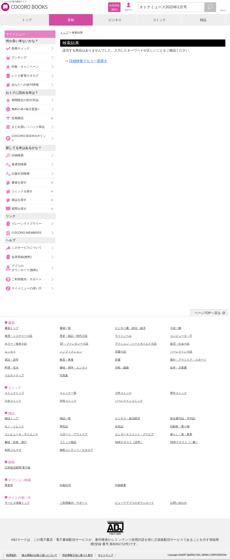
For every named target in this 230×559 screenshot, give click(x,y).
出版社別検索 (21, 173)
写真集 (64, 375)
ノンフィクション (71, 351)
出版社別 (65, 485)
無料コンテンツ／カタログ (76, 450)
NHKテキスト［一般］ (184, 442)
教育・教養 (67, 359)
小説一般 (175, 328)
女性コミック (68, 400)
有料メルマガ (13, 450)
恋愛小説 (120, 351)
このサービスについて (27, 247)
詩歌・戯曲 (122, 367)
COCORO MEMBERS (26, 232)
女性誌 (119, 426)
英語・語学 (12, 359)
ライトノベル (123, 336)
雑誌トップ (12, 418)
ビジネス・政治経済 (127, 418)
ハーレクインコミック (129, 400)
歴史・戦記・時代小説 (73, 336)
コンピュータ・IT (181, 336)
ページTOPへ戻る (208, 313)
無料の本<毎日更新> (25, 109)
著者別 (9, 485)
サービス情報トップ (17, 503)
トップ (27, 20)
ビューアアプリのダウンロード (134, 503)
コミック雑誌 (68, 442)
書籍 (71, 20)
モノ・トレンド (14, 426)
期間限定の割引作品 (25, 100)
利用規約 (11, 555)
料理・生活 (12, 367)
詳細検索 (18, 155)
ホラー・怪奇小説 (16, 343)
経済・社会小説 (180, 343)
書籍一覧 (65, 328)
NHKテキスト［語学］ (129, 442)
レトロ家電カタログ (25, 75)
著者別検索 (19, 164)
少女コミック (13, 400)
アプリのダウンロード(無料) (25, 268)
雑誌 (203, 20)
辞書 (118, 359)
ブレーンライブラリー (27, 223)
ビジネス (115, 20)
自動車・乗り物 (180, 426)
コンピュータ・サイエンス (21, 434)
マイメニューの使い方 (27, 288)
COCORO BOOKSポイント (29, 138)
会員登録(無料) (22, 257)
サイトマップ (105, 555)
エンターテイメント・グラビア (134, 434)
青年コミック (178, 393)
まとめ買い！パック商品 (28, 127)
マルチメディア (14, 375)
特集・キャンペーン (25, 66)
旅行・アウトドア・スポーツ (188, 359)
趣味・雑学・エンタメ (73, 367)
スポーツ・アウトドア (73, 434)
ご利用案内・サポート (27, 279)
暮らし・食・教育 (181, 434)
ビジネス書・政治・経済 (130, 328)
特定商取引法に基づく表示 (77, 555)
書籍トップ (12, 328)
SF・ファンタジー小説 (74, 343)
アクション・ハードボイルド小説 (136, 343)
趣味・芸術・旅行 (16, 442)
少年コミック (123, 393)
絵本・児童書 (178, 367)
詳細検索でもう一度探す (88, 61)
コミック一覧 (68, 393)
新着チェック (21, 48)
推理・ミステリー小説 (18, 336)
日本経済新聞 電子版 (17, 467)
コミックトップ (14, 393)
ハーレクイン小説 (181, 351)
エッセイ (10, 351)
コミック (159, 20)
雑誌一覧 (65, 418)
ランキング (19, 57)
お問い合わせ (178, 503)
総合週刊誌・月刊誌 (182, 418)
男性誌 (64, 426)
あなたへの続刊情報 (25, 84)
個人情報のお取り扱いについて (39, 555)
